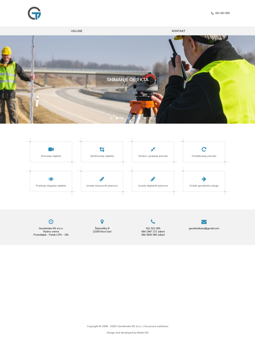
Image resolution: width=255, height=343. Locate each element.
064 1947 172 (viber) (153, 231)
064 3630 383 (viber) (153, 234)
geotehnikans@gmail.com (204, 228)
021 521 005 (220, 13)
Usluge (76, 31)
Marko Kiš (142, 332)
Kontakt (178, 31)
